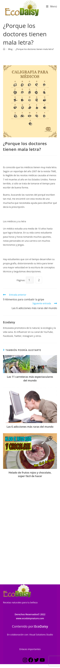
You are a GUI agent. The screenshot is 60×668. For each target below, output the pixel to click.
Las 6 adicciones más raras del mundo (30, 426)
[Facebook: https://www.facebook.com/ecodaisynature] (31, 572)
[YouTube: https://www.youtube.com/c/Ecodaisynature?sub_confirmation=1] (42, 572)
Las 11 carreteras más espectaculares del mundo (30, 378)
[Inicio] (4, 49)
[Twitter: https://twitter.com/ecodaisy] (36, 572)
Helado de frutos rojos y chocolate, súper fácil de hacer (30, 474)
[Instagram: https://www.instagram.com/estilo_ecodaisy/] (25, 572)
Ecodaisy (9, 322)
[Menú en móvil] (51, 6)
